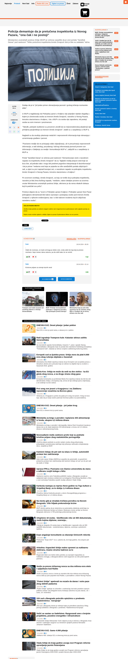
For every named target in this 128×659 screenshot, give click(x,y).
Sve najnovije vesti (111, 66)
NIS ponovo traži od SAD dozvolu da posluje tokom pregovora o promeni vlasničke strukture (107, 56)
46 (45, 561)
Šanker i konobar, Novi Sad (103, 204)
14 (45, 480)
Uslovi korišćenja (44, 652)
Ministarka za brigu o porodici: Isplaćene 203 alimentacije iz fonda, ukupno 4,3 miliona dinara (63, 409)
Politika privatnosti (56, 652)
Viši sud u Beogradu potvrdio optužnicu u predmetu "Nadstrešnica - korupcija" (60, 589)
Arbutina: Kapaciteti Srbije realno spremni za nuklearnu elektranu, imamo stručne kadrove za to (62, 538)
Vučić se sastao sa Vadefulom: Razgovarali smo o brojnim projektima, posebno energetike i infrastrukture (63, 604)
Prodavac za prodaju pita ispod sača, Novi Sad (105, 178)
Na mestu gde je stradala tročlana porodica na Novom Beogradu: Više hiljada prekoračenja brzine (61, 491)
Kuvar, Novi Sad (100, 200)
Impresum (34, 652)
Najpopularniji (84, 228)
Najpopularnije (101, 71)
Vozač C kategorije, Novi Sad (104, 174)
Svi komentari (47, 269)
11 (45, 623)
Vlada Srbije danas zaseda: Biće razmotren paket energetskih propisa (107, 50)
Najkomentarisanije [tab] (102, 118)
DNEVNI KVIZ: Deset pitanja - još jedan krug (56, 395)
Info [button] (33, 6)
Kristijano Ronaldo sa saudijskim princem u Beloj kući (107, 62)
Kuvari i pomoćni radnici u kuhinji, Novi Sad (106, 196)
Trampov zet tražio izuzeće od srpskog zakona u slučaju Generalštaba (33, 299)
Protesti (17, 6)
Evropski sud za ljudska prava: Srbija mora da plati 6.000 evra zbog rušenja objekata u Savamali (62, 345)
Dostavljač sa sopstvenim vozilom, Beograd (106, 208)
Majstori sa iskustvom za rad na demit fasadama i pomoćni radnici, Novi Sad (106, 187)
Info (14, 102)
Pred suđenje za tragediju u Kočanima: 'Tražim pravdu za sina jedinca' (106, 43)
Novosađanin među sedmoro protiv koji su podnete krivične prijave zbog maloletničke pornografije (60, 425)
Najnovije (99, 19)
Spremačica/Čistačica (102, 192)
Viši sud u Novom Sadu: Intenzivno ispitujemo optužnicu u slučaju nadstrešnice (107, 23)
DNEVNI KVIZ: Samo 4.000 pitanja (52, 620)
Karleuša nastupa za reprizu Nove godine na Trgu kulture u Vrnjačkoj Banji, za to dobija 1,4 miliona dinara (63, 476)
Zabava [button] (75, 6)
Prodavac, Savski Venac (102, 212)
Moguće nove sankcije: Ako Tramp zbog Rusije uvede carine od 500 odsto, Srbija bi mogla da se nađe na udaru (107, 31)
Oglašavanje (19, 652)
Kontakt (27, 652)
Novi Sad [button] (25, 6)
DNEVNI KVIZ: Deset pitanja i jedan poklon (56, 315)
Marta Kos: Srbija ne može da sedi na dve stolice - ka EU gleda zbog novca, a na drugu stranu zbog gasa (62, 362)
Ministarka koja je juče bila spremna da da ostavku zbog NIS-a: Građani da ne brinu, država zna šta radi (80, 300)
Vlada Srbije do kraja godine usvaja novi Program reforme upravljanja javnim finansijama (63, 634)
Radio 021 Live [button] (42, 6)
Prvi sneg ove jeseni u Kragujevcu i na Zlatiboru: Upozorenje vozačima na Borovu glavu (59, 379)
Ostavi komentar (66, 268)
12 (45, 398)
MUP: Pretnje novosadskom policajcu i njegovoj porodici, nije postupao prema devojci (56, 299)
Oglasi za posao (101, 171)
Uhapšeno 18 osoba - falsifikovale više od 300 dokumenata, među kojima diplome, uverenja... (64, 509)
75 (45, 542)
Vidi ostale (114, 165)
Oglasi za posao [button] (58, 6)
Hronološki (71, 228)
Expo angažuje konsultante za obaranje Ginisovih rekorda (63, 524)
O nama (11, 652)
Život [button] (68, 6)
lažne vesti (28, 218)
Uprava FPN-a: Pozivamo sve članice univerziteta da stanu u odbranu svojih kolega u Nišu (63, 459)
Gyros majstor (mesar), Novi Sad (105, 182)
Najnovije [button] (8, 6)
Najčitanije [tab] (99, 119)
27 (45, 366)
